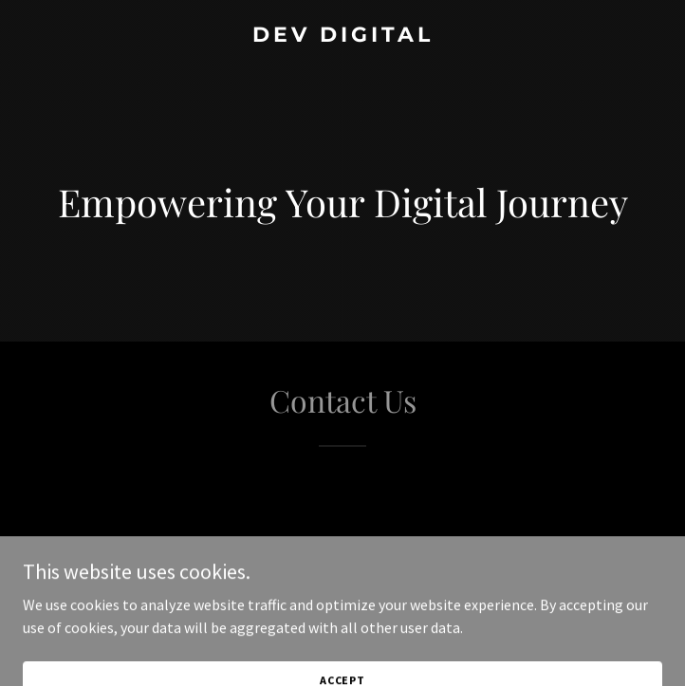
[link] (342, 36)
